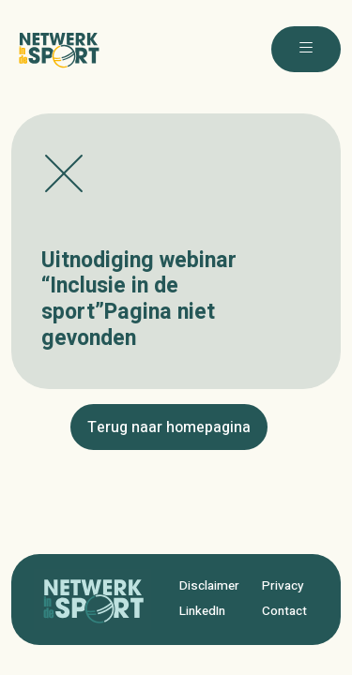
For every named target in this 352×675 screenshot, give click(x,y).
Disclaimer (209, 586)
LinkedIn (202, 611)
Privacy (283, 586)
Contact (284, 611)
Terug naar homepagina (169, 427)
